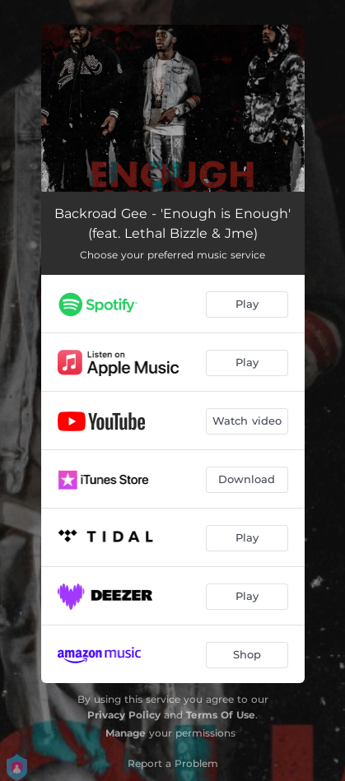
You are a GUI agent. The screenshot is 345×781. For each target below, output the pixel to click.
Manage (125, 733)
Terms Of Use (220, 715)
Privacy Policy (124, 715)
